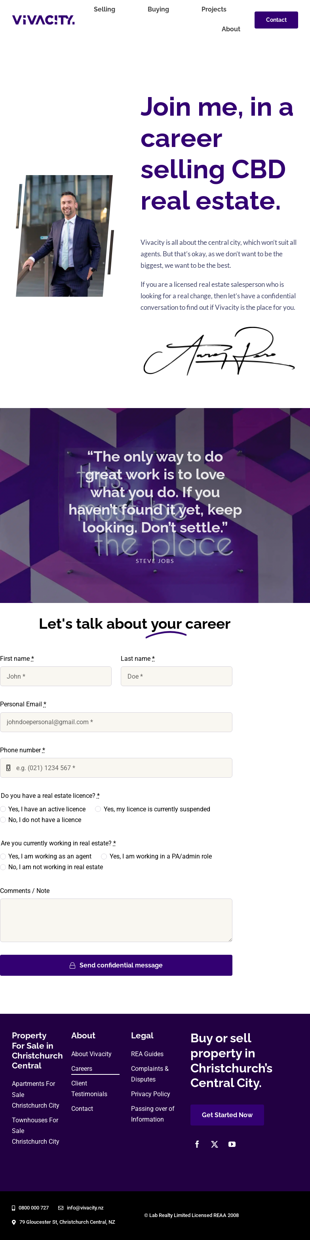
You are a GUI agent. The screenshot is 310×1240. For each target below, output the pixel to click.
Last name (138, 658)
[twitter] (214, 1144)
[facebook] (197, 1144)
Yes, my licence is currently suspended (157, 809)
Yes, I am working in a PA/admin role (161, 856)
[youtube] (232, 1144)
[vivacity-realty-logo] (43, 18)
